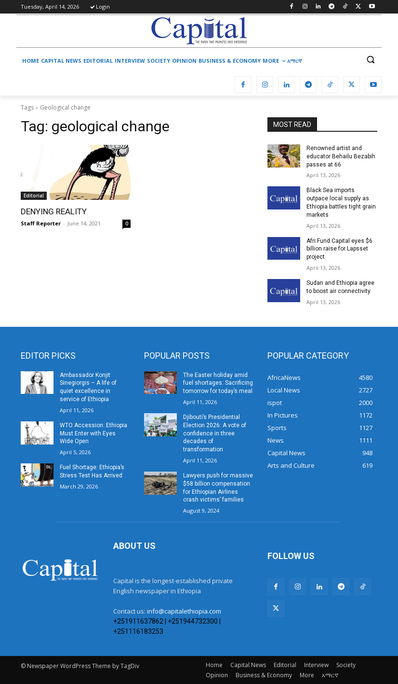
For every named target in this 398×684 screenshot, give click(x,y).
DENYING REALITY (54, 211)
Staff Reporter (41, 223)
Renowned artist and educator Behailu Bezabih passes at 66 (340, 156)
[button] (370, 59)
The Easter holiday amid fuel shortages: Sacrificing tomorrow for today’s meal (218, 383)
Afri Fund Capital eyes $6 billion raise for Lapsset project (339, 249)
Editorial (34, 195)
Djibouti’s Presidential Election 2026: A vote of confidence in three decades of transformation (214, 433)
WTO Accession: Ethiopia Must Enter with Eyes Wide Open (93, 433)
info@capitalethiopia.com (184, 611)
